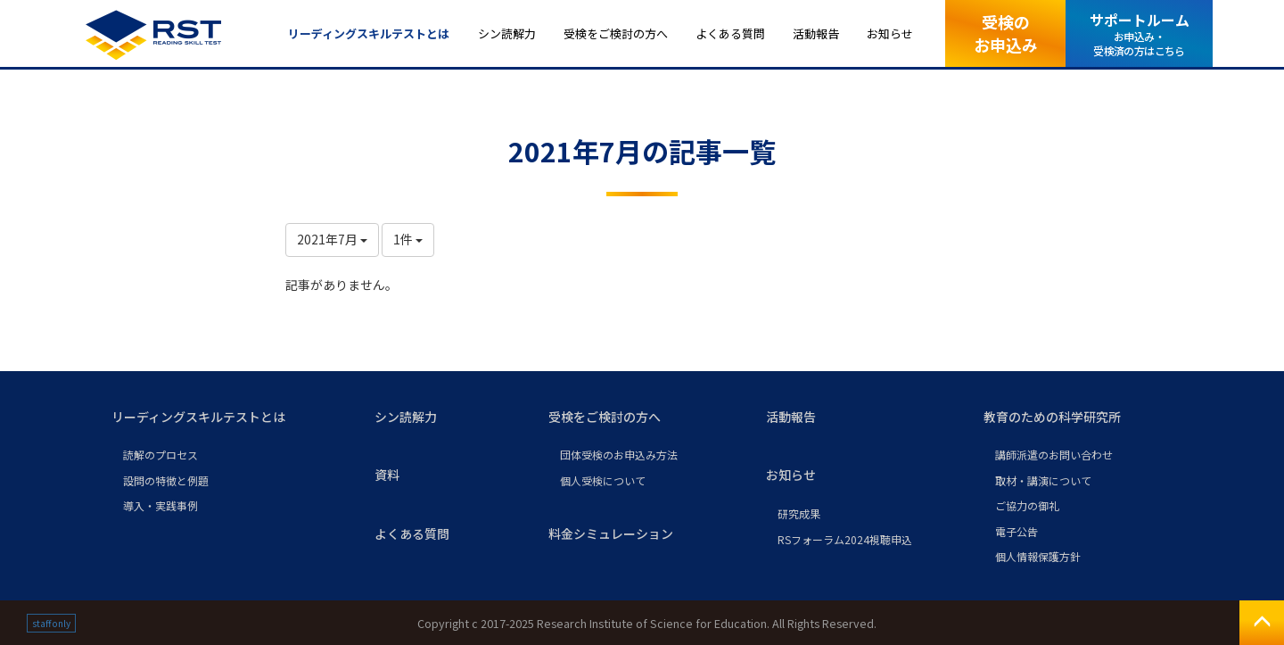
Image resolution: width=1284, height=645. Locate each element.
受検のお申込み (1006, 32)
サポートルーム (1139, 33)
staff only (51, 623)
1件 (408, 239)
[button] (228, 417)
